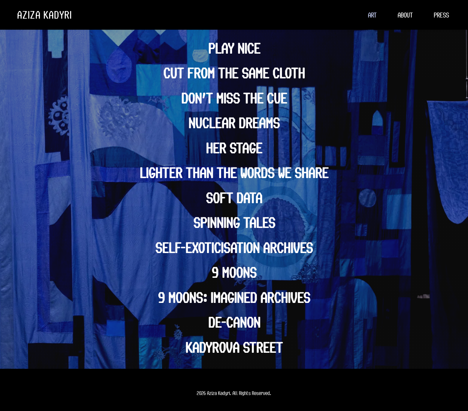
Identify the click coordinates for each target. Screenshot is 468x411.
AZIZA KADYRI (44, 14)
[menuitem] (372, 14)
